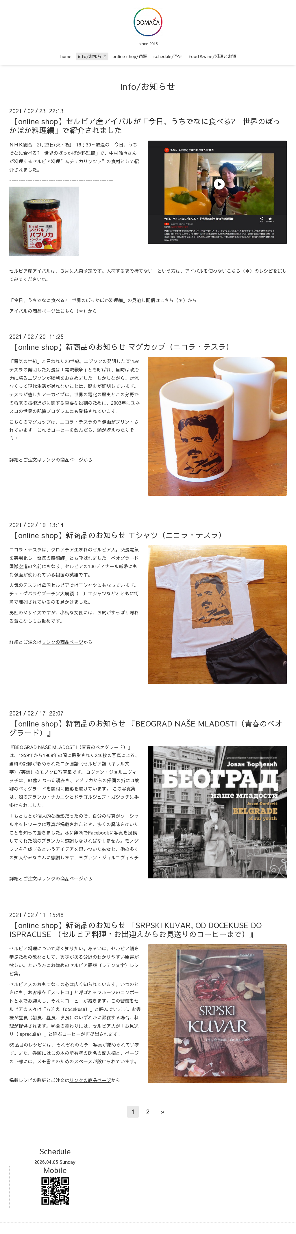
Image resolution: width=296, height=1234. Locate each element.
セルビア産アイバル (30, 270)
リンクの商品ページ (62, 459)
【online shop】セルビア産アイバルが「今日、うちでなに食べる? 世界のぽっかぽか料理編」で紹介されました (144, 125)
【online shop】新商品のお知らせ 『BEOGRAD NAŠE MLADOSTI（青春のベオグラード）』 (145, 727)
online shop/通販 (129, 56)
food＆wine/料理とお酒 (212, 56)
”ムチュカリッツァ (81, 161)
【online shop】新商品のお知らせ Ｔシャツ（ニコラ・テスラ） (118, 535)
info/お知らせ (92, 56)
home (65, 56)
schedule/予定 (167, 56)
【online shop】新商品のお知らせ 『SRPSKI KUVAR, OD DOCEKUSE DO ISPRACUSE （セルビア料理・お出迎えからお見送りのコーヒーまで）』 (135, 929)
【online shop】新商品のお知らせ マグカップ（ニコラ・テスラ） (122, 346)
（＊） (247, 270)
